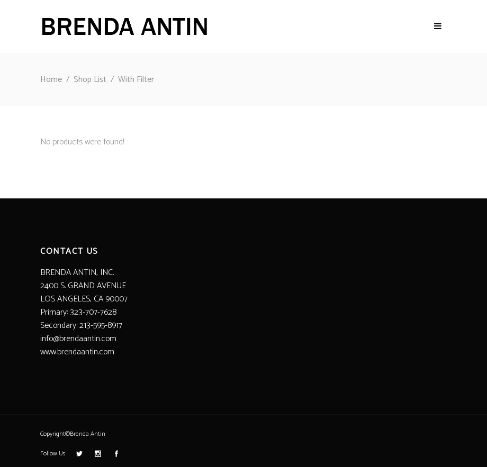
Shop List (90, 79)
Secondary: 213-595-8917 (81, 325)
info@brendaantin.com (78, 339)
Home (51, 79)
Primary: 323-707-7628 (78, 312)
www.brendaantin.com (77, 352)
